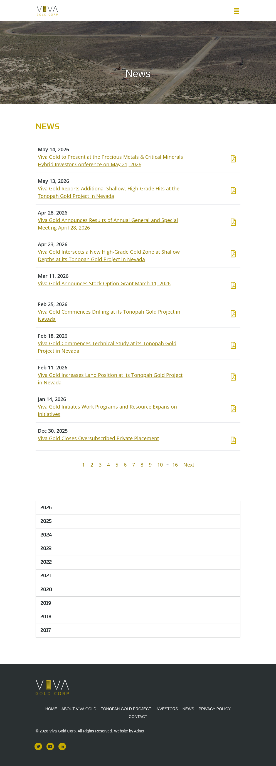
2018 (45, 616)
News (188, 709)
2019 (45, 603)
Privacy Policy (215, 709)
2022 (46, 562)
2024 (46, 535)
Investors (167, 709)
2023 (45, 548)
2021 (45, 575)
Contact (138, 716)
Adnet (139, 731)
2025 (46, 521)
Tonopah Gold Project (126, 709)
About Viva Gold (79, 709)
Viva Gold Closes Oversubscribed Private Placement (98, 438)
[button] (236, 11)
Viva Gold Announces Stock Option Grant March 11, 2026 (104, 283)
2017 (45, 630)
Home (51, 709)
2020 (46, 589)
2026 (46, 507)
